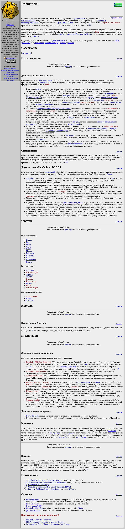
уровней (43, 82)
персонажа (64, 102)
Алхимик (30, 270)
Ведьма (29, 283)
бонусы (76, 122)
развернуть (26, 53)
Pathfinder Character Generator (38, 520)
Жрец (28, 244)
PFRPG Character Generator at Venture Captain (44, 522)
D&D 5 (36, 36)
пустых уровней (73, 124)
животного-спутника (109, 98)
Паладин (29, 255)
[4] (118, 368)
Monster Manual (83, 382)
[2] (67, 162)
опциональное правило (97, 128)
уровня (71, 433)
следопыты (90, 117)
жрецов (40, 109)
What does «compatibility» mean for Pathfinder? (47, 482)
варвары (66, 95)
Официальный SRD (34, 506)
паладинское (99, 100)
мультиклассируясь (75, 144)
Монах (29, 251)
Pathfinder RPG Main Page (38, 485)
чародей (113, 128)
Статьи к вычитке (10, 68)
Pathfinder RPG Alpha (35, 508)
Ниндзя (29, 298)
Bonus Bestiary (32, 416)
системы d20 (50, 172)
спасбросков (31, 124)
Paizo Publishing (27, 21)
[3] (32, 330)
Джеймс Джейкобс (66, 43)
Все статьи (10, 80)
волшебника (81, 437)
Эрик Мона (39, 43)
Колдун (29, 262)
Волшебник (31, 260)
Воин (28, 249)
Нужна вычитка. (116, 18)
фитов (38, 89)
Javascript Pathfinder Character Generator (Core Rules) (47, 524)
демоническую (62, 131)
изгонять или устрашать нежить (57, 109)
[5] (87, 469)
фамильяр (70, 135)
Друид (28, 246)
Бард (28, 242)
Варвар (29, 240)
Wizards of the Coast (68, 366)
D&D (31, 366)
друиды (91, 98)
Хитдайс (29, 178)
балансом (112, 431)
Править (119, 59)
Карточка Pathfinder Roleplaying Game (43, 489)
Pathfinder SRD (32, 499)
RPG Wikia (10, 25)
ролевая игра (79, 18)
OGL (86, 364)
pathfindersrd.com (33, 510)
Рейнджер (30, 253)
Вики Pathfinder (32, 504)
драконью (51, 131)
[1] (90, 25)
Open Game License (65, 23)
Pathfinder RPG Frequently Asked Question (45, 480)
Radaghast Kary (11, 58)
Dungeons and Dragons (10, 78)
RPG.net (71, 489)
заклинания (109, 93)
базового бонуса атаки (106, 122)
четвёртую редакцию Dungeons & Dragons (75, 34)
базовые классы (45, 80)
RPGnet (81, 508)
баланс (110, 174)
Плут (28, 257)
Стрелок (29, 275)
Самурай (29, 300)
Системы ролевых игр (10, 74)
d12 (112, 178)
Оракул (29, 277)
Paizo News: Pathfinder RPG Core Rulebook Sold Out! (49, 487)
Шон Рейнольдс (51, 43)
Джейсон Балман (58, 40)
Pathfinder (10, 76)
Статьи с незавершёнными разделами (10, 71)
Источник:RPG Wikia (118, 5)
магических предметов (73, 202)
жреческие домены (34, 98)
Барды (71, 117)
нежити (39, 104)
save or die (63, 437)
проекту (68, 67)
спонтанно (40, 139)
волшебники (48, 104)
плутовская (75, 102)
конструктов (115, 102)
